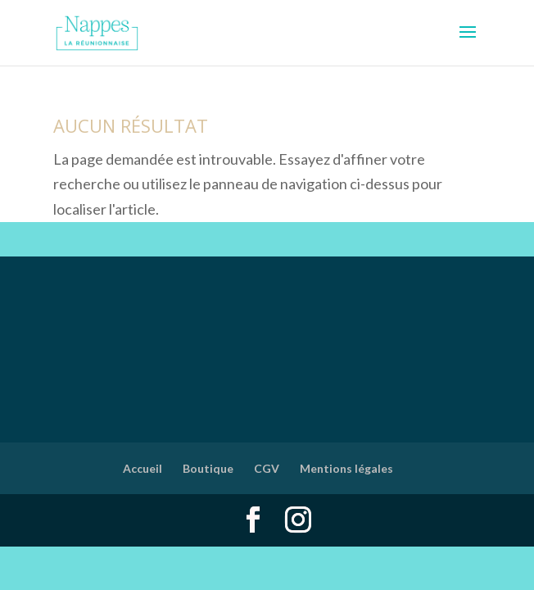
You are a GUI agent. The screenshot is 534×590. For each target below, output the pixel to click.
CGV (266, 468)
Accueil (142, 468)
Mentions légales (346, 468)
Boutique (208, 468)
